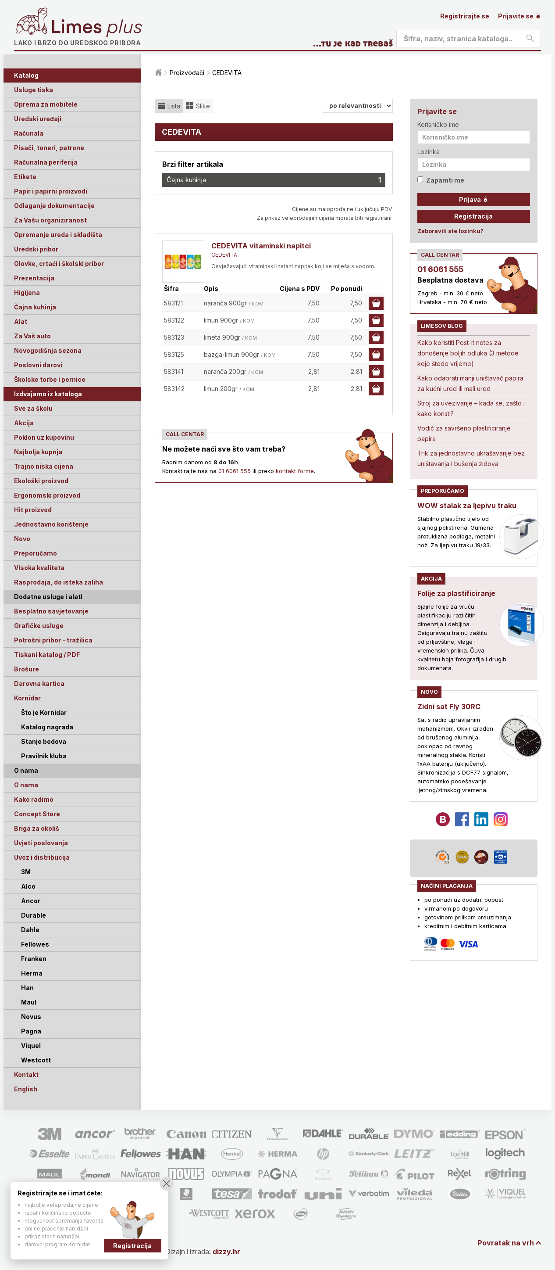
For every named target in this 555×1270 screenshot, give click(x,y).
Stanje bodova (43, 741)
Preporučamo (35, 553)
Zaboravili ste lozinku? (450, 230)
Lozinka (428, 151)
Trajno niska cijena (43, 466)
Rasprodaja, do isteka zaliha (58, 582)
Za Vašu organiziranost (50, 220)
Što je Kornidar (44, 712)
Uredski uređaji (37, 118)
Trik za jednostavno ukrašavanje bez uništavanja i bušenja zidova (471, 458)
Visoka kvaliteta (39, 567)
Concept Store (37, 814)
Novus (31, 1016)
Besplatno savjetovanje (51, 611)
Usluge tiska (33, 89)
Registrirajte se (464, 16)
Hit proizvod (33, 509)
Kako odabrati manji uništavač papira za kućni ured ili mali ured (470, 383)
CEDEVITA (224, 254)
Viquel (31, 1045)
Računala (28, 133)
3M (26, 871)
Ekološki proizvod (41, 480)
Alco (28, 886)
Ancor (30, 900)
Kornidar (27, 698)
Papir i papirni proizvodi (50, 191)
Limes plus (97, 28)
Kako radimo (33, 799)
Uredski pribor (36, 249)
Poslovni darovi (38, 365)
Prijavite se (519, 16)
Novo (22, 538)
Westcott (36, 1060)
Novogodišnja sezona (48, 350)
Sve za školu (33, 408)
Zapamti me (440, 180)
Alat (20, 321)
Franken (33, 958)
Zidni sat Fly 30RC (448, 706)
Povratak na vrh (505, 1242)
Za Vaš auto (32, 336)
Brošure (26, 669)
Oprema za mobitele (46, 104)
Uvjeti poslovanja (41, 843)
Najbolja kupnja (38, 452)
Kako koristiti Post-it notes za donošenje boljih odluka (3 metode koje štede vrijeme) (468, 353)
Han (27, 987)
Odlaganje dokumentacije (54, 205)
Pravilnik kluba (44, 756)
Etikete (25, 176)
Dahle (30, 929)
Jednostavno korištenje (51, 524)
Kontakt (26, 1074)
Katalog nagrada (47, 727)
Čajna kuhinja (35, 307)
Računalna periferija (46, 162)
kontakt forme (295, 470)
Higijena (27, 292)
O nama (26, 785)
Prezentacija (34, 278)
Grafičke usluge (39, 625)
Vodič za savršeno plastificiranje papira (464, 433)
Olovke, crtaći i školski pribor (59, 263)
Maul (28, 1002)
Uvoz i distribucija (42, 857)
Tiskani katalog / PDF (47, 654)
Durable (33, 915)
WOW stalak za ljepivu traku (466, 505)
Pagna (31, 1031)
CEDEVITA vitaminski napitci (261, 245)
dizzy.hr (226, 1251)
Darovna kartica (39, 683)
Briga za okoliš (36, 828)
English (25, 1089)
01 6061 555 (234, 470)
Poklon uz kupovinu (44, 437)
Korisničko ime (438, 124)
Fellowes (35, 944)
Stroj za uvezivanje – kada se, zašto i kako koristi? (471, 408)
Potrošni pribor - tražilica (53, 640)
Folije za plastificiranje (456, 593)
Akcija (24, 423)
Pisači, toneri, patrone (49, 147)
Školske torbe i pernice (49, 379)
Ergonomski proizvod (47, 495)
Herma (32, 973)
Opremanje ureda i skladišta (58, 234)
